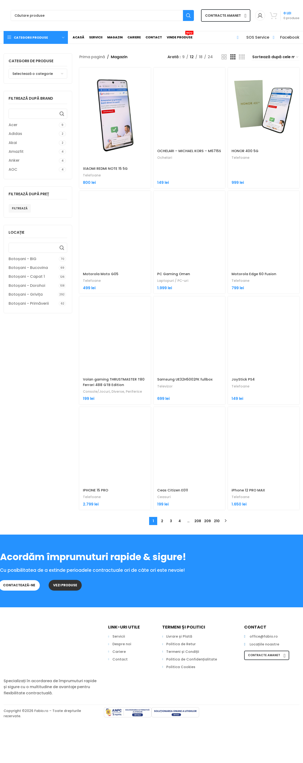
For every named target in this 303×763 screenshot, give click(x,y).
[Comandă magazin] (275, 57)
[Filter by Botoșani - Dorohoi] (33, 285)
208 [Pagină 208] (197, 585)
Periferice (137, 435)
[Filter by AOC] (33, 169)
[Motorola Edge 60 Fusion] (264, 246)
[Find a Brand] (38, 114)
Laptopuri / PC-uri (174, 305)
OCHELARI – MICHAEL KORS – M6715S (185, 171)
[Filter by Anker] (33, 160)
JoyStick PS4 (245, 424)
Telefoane (92, 175)
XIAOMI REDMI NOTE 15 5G (107, 168)
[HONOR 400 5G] (264, 115)
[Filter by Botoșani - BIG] (33, 259)
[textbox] (38, 73)
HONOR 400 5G (247, 168)
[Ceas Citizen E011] (189, 501)
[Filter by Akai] (33, 143)
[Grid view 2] (224, 57)
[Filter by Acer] (33, 125)
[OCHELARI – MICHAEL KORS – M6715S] (189, 115)
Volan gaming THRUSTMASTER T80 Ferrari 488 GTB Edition (112, 426)
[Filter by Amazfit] (33, 151)
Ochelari (166, 180)
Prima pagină (92, 57)
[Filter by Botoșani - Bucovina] (33, 268)
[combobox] (38, 74)
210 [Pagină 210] (217, 585)
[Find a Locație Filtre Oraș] (38, 248)
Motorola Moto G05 (102, 299)
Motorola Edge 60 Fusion (256, 299)
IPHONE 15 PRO (96, 554)
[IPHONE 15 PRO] (114, 501)
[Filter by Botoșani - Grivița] (33, 294)
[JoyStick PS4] (264, 370)
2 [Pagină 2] (162, 585)
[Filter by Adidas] (33, 134)
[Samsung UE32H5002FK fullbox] (189, 370)
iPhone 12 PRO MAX (250, 554)
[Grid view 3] (233, 57)
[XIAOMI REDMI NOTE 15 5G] (114, 115)
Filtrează (20, 208)
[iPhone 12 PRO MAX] (264, 501)
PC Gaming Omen (175, 299)
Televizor (166, 430)
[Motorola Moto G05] (114, 246)
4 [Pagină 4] (179, 585)
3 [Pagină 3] (171, 585)
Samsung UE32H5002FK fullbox (187, 424)
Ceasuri (165, 560)
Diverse (120, 435)
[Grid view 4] (242, 57)
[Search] (102, 15)
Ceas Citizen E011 (174, 554)
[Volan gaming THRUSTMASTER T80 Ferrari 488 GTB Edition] (114, 370)
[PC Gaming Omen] (189, 246)
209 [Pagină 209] (207, 585)
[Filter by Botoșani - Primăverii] (33, 303)
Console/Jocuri (97, 435)
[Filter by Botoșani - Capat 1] (33, 276)
